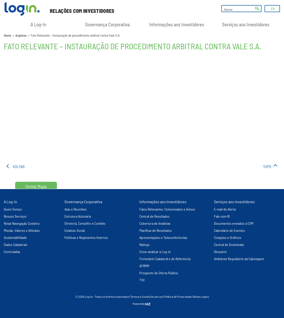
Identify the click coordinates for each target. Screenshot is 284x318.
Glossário (220, 251)
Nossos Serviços (15, 216)
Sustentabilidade (15, 237)
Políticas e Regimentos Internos (86, 237)
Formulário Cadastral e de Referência (164, 259)
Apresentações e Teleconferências (163, 237)
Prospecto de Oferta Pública (158, 273)
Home (7, 35)
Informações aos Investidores (176, 24)
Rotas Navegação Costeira (21, 223)
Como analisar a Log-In (155, 251)
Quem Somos (13, 209)
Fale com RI (222, 216)
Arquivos (21, 35)
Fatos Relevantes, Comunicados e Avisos (167, 209)
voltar (19, 166)
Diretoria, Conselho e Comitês (84, 223)
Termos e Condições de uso (146, 296)
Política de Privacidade (178, 296)
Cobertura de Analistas (154, 223)
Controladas (12, 251)
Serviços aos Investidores (245, 24)
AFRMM (144, 266)
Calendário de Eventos (229, 230)
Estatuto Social (74, 230)
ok (257, 9)
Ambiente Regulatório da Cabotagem (239, 259)
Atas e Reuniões (75, 209)
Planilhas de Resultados (155, 230)
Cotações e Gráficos (227, 237)
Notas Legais (201, 296)
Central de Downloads (229, 244)
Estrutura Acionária (77, 216)
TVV (142, 280)
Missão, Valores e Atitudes (22, 230)
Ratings (144, 244)
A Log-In (38, 24)
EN (273, 9)
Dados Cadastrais (15, 244)
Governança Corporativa (107, 24)
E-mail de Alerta (225, 209)
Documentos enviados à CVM (233, 223)
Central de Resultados (154, 216)
